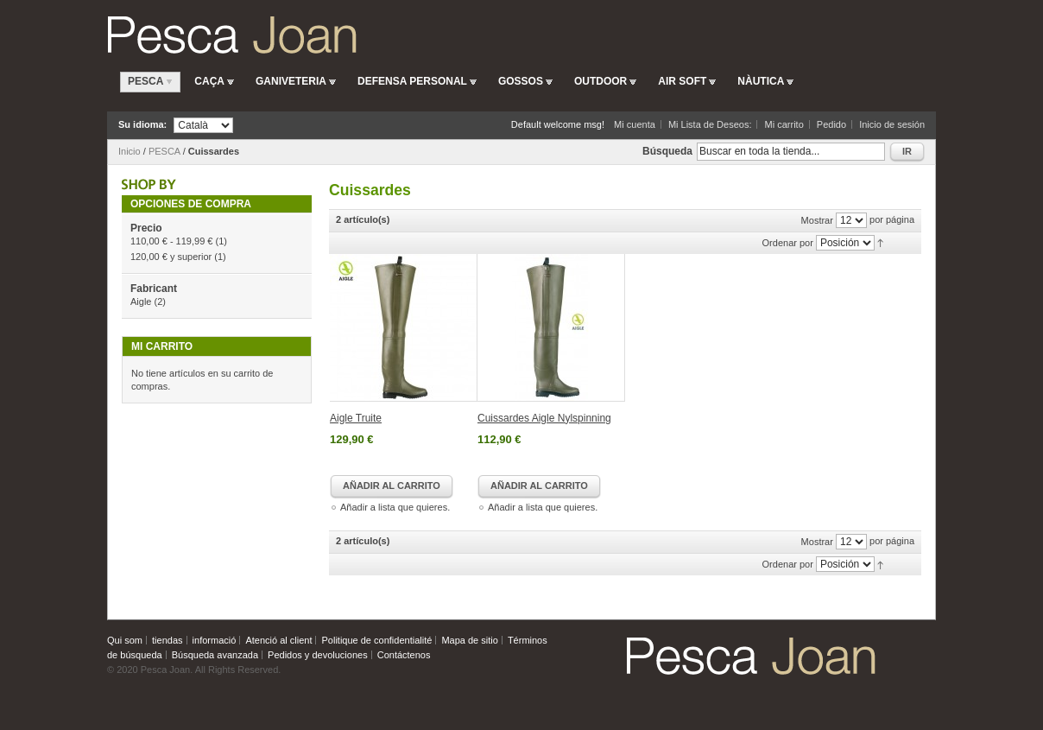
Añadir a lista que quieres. (395, 507)
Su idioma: (142, 124)
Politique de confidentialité (377, 640)
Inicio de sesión (892, 124)
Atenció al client (278, 640)
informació (215, 640)
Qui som (124, 640)
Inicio (129, 151)
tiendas (167, 640)
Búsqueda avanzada (215, 655)
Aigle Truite (356, 418)
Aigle (140, 301)
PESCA (164, 151)
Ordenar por (787, 243)
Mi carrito (784, 124)
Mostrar (817, 220)
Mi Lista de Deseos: (710, 124)
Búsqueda (667, 151)
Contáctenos (404, 655)
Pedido (831, 124)
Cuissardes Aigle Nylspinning (544, 418)
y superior (171, 256)
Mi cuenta (634, 124)
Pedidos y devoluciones (318, 655)
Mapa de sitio (469, 640)
